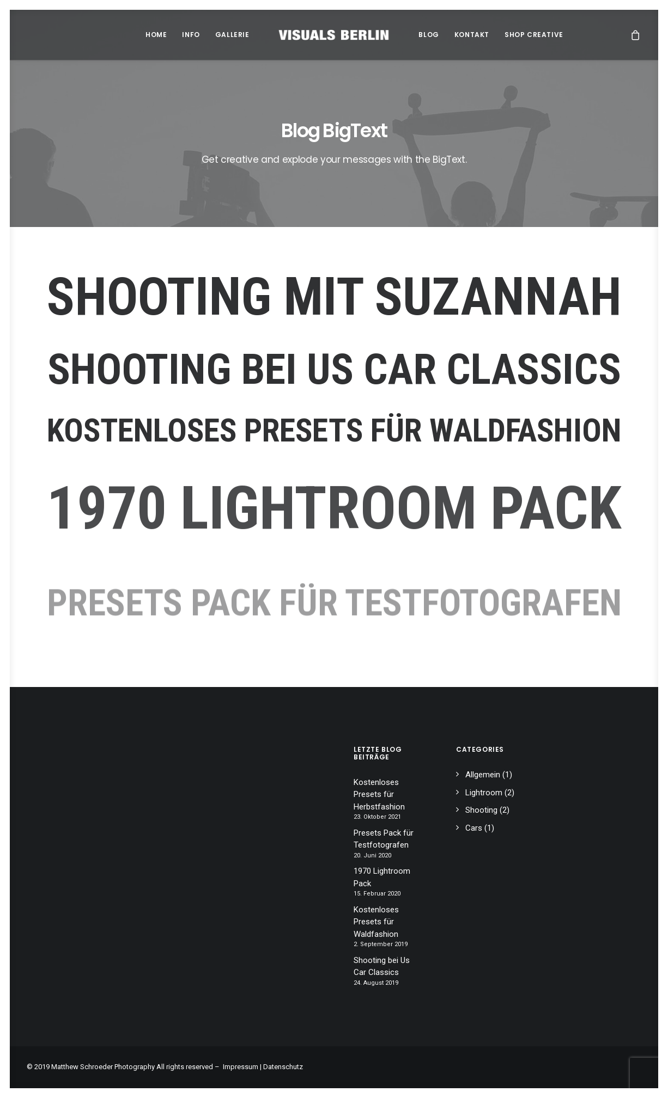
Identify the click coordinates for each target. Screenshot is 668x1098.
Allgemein (482, 775)
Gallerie (232, 34)
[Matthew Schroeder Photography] (334, 34)
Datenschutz (283, 1067)
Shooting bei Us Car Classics (334, 369)
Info (190, 34)
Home (156, 34)
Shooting (481, 810)
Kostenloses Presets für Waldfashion (334, 431)
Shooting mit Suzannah (334, 297)
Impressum (240, 1067)
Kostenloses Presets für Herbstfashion (379, 794)
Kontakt (471, 34)
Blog (428, 34)
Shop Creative (534, 34)
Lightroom (483, 793)
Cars (473, 828)
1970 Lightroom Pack (382, 877)
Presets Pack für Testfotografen (384, 839)
